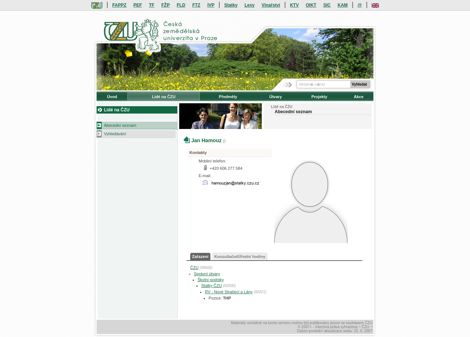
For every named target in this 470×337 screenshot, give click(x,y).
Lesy (249, 5)
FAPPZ (119, 5)
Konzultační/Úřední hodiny (239, 256)
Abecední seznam (120, 125)
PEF (137, 5)
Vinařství (270, 5)
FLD (181, 5)
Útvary (275, 96)
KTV (294, 5)
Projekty (319, 96)
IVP (210, 5)
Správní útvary (207, 274)
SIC (326, 5)
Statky (231, 5)
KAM (343, 5)
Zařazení (200, 256)
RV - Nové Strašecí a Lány (229, 292)
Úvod (112, 96)
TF (152, 5)
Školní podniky (211, 279)
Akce (359, 96)
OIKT (311, 5)
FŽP (166, 5)
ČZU (194, 267)
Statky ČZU (211, 285)
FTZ (196, 5)
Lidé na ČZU (164, 96)
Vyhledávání (115, 134)
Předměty (228, 96)
